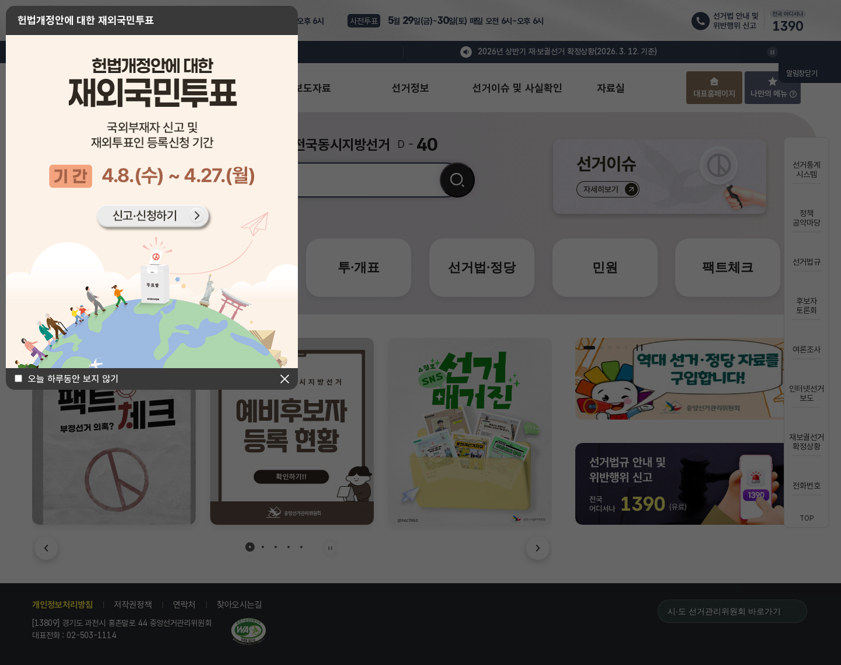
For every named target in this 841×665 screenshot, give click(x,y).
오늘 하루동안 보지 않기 (73, 379)
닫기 (284, 379)
